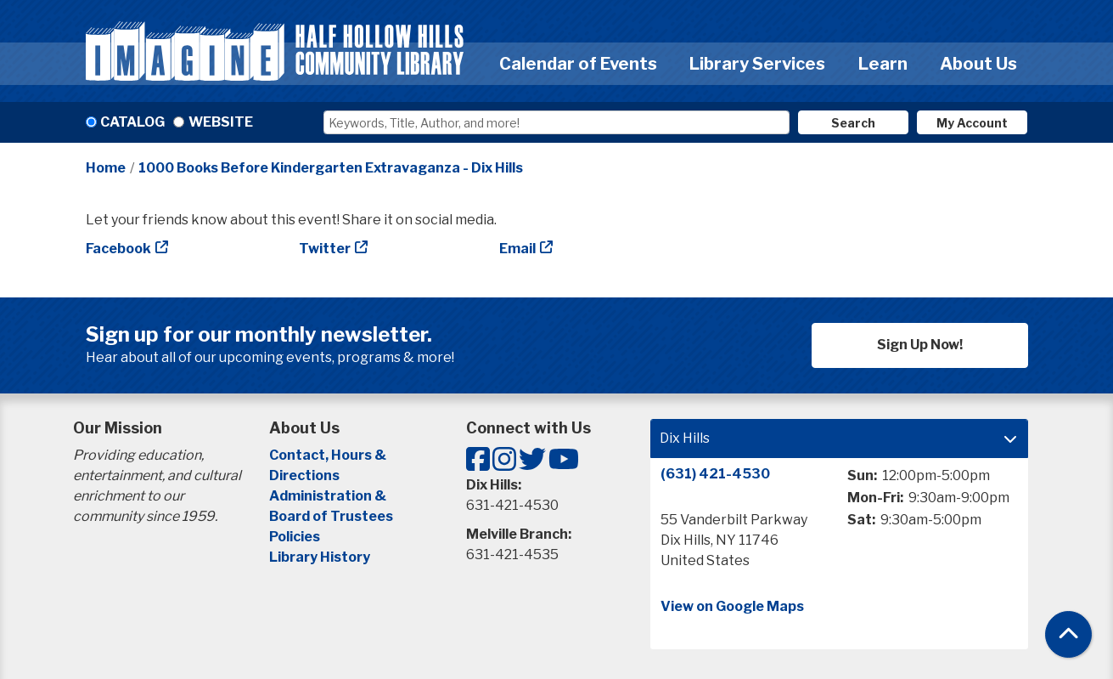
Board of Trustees (331, 516)
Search (853, 123)
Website (220, 122)
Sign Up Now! (920, 345)
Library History (319, 557)
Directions (304, 475)
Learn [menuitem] (883, 64)
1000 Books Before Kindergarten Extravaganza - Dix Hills (330, 168)
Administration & (329, 496)
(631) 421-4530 (715, 474)
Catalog (132, 122)
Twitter (325, 248)
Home (106, 168)
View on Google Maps (732, 606)
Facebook (118, 248)
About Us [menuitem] (978, 64)
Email (517, 248)
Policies (294, 537)
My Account (972, 123)
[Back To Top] (1068, 634)
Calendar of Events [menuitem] (578, 64)
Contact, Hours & (329, 455)
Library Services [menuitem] (757, 64)
